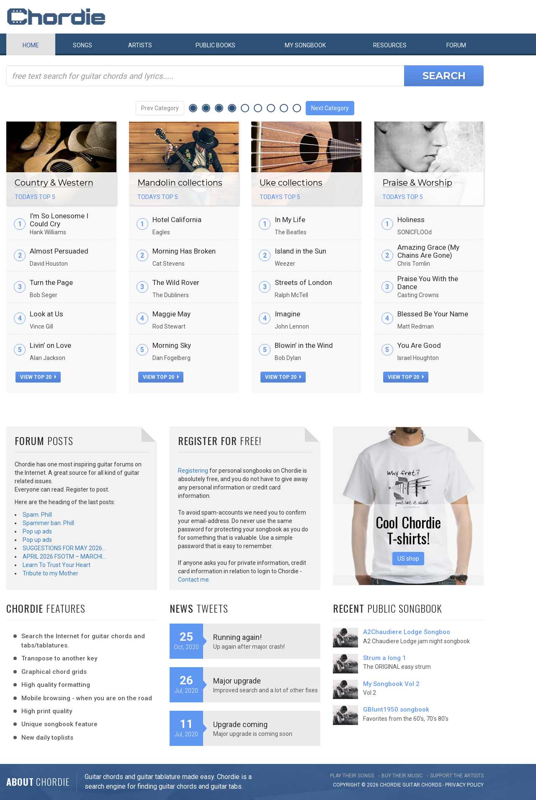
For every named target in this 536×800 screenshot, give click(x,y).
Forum (456, 45)
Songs (82, 45)
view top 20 (38, 377)
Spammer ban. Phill (48, 523)
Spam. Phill (37, 514)
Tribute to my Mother (50, 573)
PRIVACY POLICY (464, 785)
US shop (408, 558)
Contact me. (194, 579)
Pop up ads (37, 531)
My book (305, 45)
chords (431, 785)
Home (31, 45)
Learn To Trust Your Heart (56, 565)
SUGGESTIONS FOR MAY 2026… (64, 548)
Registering (193, 470)
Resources (390, 45)
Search (444, 76)
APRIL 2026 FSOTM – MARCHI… (64, 556)
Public (215, 45)
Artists (140, 45)
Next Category (330, 108)
